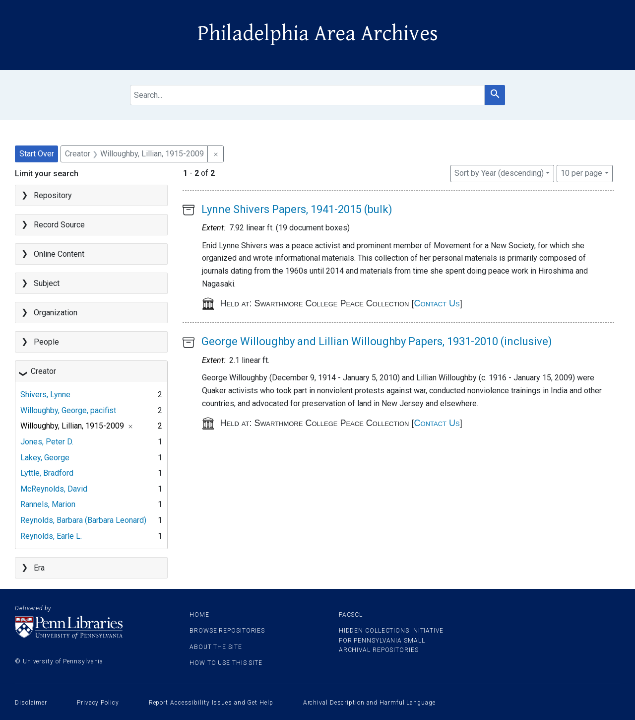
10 (581, 172)
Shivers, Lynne (45, 394)
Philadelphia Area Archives (317, 33)
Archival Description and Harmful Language (369, 702)
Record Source (59, 224)
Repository (53, 195)
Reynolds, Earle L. (51, 536)
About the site (216, 647)
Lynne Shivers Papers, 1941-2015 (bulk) (296, 209)
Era (39, 568)
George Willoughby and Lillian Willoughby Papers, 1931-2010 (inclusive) (376, 341)
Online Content (59, 254)
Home (199, 614)
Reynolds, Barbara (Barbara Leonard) (83, 520)
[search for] (307, 95)
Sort (499, 173)
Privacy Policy (98, 702)
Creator (43, 371)
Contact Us (437, 303)
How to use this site (226, 662)
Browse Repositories (227, 630)
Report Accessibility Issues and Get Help (211, 702)
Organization (55, 312)
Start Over (36, 153)
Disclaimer (31, 702)
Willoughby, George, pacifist (68, 410)
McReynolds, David (53, 489)
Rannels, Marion (47, 504)
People (46, 342)
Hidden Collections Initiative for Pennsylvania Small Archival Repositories (391, 640)
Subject (47, 283)
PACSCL (351, 614)
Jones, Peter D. (46, 441)
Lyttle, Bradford (46, 473)
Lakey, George (44, 457)
